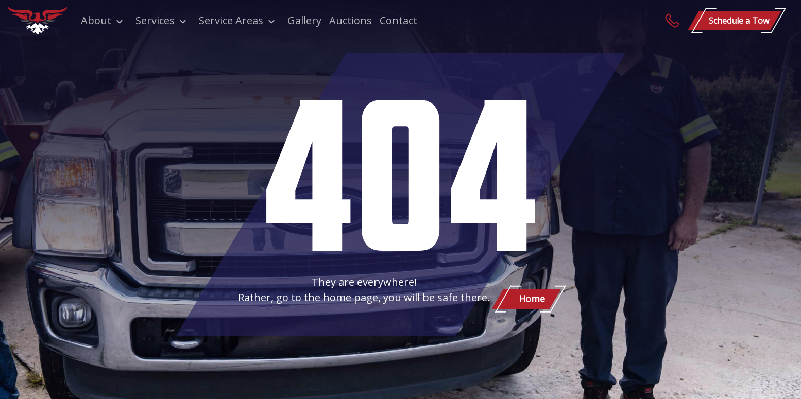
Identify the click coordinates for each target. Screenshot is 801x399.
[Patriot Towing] (37, 20)
